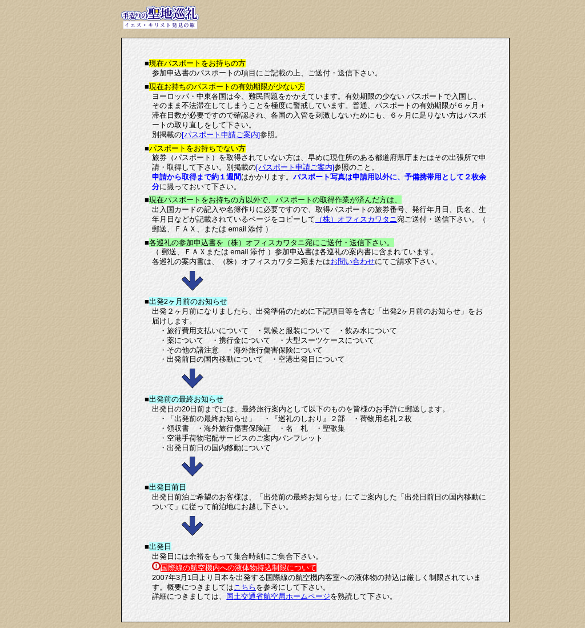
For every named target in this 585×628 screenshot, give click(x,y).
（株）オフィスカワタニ (356, 219)
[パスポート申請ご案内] (221, 134)
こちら (245, 587)
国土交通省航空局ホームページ (278, 596)
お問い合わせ (352, 261)
